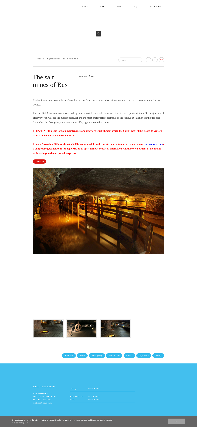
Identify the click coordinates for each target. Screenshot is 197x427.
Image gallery (97, 355)
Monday (73, 388)
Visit (102, 6)
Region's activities (53, 59)
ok (176, 421)
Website (38, 162)
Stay (135, 6)
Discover (84, 6)
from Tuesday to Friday (76, 398)
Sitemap (158, 355)
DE (155, 60)
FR (148, 60)
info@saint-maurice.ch (42, 403)
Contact (129, 355)
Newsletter (69, 355)
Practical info (155, 6)
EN (161, 60)
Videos (82, 355)
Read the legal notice (22, 423)
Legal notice (144, 355)
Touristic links (114, 355)
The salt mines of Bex (70, 59)
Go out (119, 6)
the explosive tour (153, 144)
